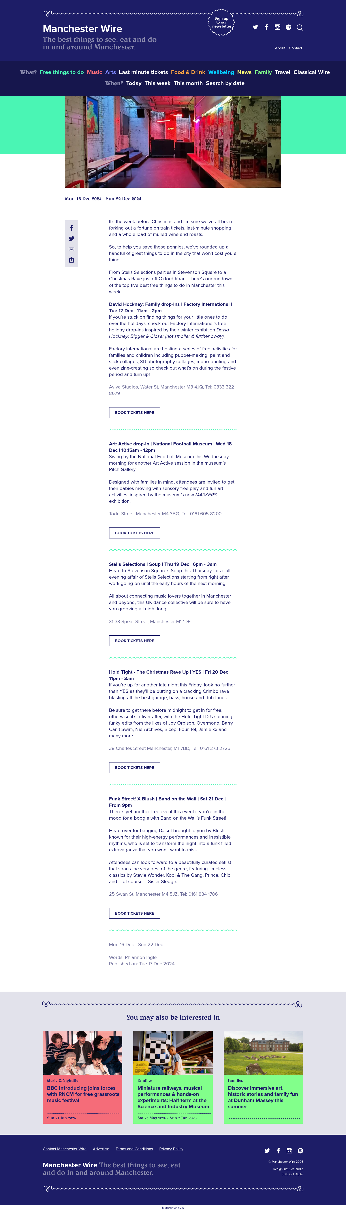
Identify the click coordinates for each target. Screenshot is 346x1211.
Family (263, 72)
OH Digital (296, 1174)
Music (94, 72)
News (244, 72)
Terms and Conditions (134, 1148)
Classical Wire (311, 72)
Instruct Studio (293, 1169)
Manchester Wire (82, 28)
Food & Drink (188, 72)
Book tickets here (134, 412)
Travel (282, 72)
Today (133, 83)
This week (158, 83)
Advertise (101, 1148)
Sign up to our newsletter (221, 22)
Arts (110, 72)
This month (188, 83)
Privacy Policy (171, 1148)
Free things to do (62, 72)
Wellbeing (221, 72)
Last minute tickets (143, 72)
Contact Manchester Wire (64, 1148)
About (280, 48)
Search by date (225, 83)
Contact (295, 48)
